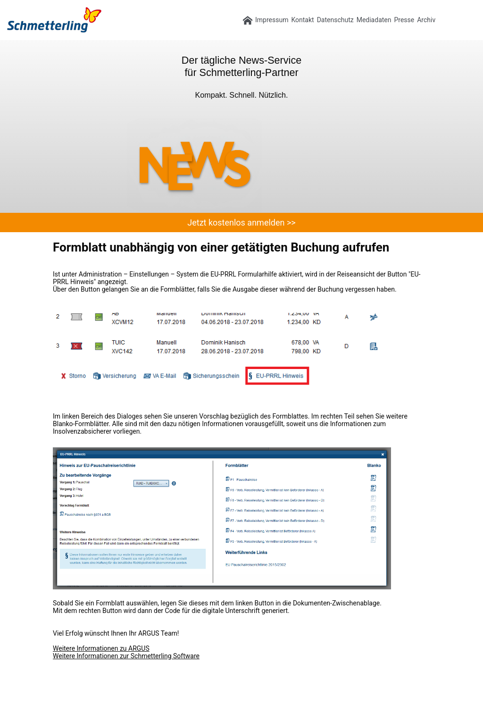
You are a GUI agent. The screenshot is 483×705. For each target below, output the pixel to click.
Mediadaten (374, 20)
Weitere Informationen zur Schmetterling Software (126, 656)
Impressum (271, 20)
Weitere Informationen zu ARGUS (101, 648)
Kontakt (302, 20)
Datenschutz (335, 20)
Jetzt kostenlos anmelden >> (241, 222)
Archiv (426, 20)
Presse (404, 20)
